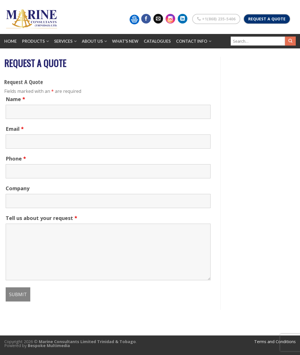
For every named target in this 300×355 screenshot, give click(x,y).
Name (15, 99)
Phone (16, 158)
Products (33, 41)
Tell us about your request (41, 218)
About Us (92, 41)
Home (10, 41)
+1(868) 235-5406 (216, 19)
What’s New (125, 41)
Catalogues (157, 41)
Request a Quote (267, 19)
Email (15, 129)
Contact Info (191, 41)
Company (17, 188)
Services (63, 41)
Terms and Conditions (275, 341)
